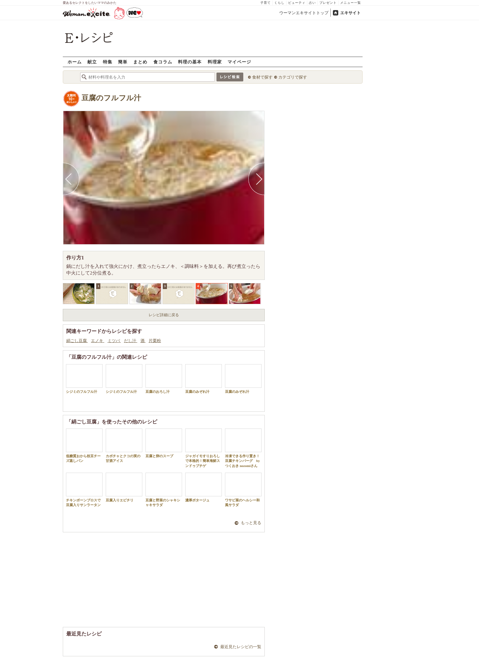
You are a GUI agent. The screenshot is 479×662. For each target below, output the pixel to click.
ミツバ (114, 340)
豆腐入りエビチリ (124, 487)
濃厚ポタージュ (203, 487)
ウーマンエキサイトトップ (303, 12)
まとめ (140, 62)
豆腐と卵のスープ (163, 443)
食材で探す (262, 77)
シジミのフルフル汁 (84, 378)
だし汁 (130, 340)
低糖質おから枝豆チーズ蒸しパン (84, 446)
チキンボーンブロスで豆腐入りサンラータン (84, 490)
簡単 (122, 62)
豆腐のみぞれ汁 (203, 378)
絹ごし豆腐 (77, 340)
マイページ (239, 62)
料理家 (215, 62)
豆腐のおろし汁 (163, 378)
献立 (92, 62)
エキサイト (350, 12)
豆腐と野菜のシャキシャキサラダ (163, 490)
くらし (279, 2)
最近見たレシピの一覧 (240, 646)
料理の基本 (190, 62)
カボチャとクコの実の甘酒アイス (124, 446)
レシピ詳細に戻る (164, 315)
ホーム (75, 62)
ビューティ (296, 2)
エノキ (97, 340)
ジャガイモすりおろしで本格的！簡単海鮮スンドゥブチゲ (203, 448)
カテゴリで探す (292, 77)
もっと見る (251, 522)
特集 (107, 62)
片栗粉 (155, 340)
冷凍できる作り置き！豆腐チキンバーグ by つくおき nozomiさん (243, 448)
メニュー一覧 (350, 2)
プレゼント (328, 2)
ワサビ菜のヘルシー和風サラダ (243, 490)
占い (312, 2)
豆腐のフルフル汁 (111, 98)
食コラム (162, 62)
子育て (265, 2)
